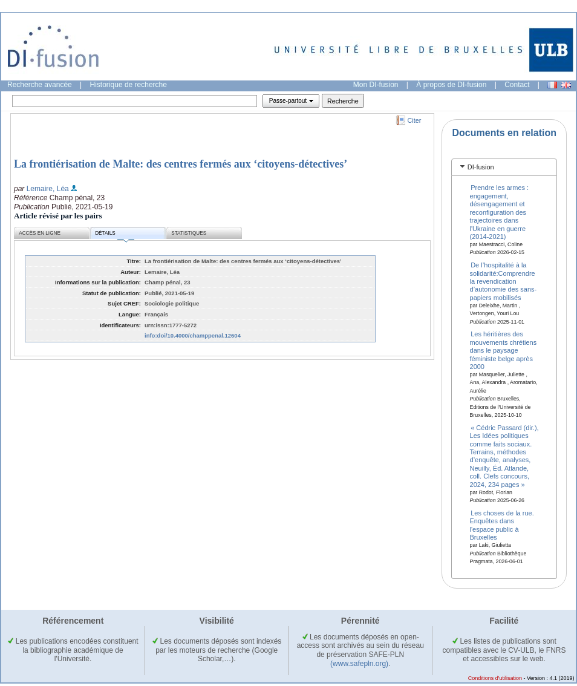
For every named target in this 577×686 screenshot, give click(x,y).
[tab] (504, 167)
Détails (114, 235)
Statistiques (188, 233)
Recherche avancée (39, 84)
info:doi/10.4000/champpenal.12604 (193, 335)
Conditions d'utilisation (495, 678)
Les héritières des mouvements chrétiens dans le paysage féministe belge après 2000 (503, 350)
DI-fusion (481, 167)
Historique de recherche (128, 84)
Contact (516, 84)
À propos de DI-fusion (451, 84)
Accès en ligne (39, 233)
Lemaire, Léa (48, 189)
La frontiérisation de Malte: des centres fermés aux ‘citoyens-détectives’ (180, 164)
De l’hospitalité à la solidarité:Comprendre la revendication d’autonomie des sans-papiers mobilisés (503, 281)
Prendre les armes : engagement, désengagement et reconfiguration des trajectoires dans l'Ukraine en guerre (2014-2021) (499, 212)
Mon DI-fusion (376, 84)
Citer (415, 120)
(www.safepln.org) (359, 663)
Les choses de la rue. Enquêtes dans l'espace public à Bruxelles (502, 525)
